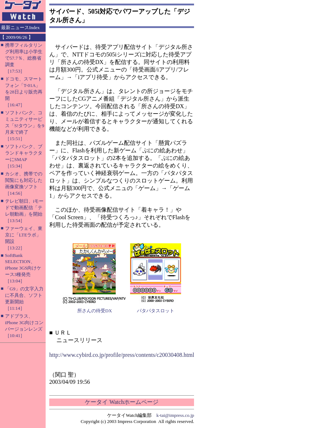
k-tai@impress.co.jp (175, 415)
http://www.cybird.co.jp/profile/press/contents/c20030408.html (121, 355)
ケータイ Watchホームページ (121, 402)
